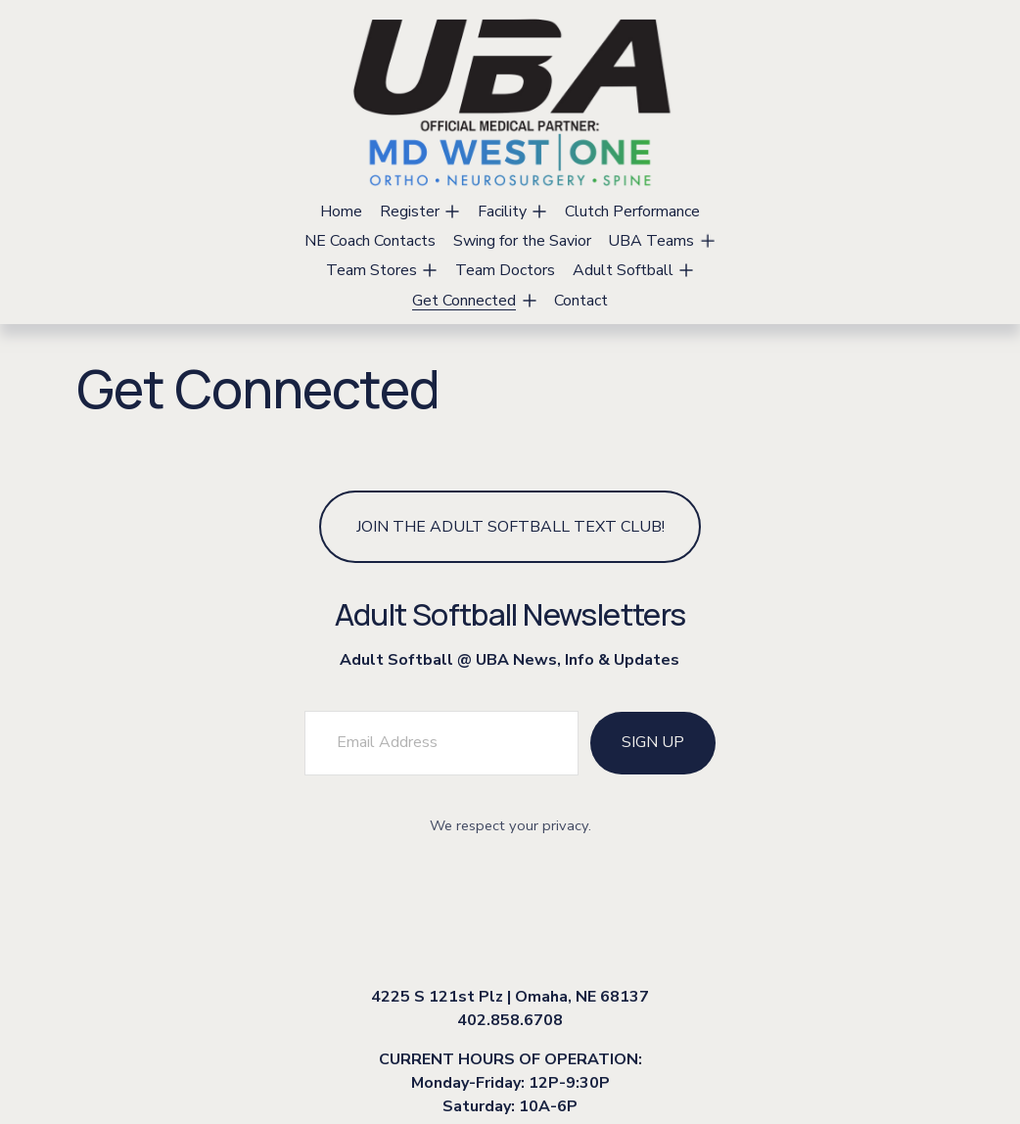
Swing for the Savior (522, 241)
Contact (581, 300)
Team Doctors (505, 270)
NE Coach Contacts (370, 241)
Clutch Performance (632, 211)
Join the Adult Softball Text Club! (510, 527)
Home (341, 211)
